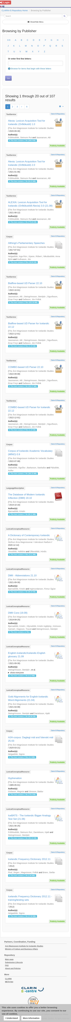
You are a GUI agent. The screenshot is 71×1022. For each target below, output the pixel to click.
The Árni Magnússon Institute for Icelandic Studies (31, 128)
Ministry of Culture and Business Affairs (21, 949)
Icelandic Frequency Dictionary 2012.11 (29, 859)
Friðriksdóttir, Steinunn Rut (20, 137)
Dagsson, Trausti (24, 629)
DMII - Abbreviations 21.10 (22, 575)
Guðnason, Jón (24, 259)
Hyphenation (15, 778)
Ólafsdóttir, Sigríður (16, 468)
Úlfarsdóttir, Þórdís (38, 551)
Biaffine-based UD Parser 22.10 (25, 283)
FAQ (7, 965)
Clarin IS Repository (58, 114)
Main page (9, 959)
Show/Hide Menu (35, 22)
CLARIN (8, 979)
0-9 (8, 40)
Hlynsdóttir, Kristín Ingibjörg (39, 626)
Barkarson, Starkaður (36, 468)
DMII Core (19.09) (17, 612)
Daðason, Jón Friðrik (31, 299)
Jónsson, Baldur (36, 791)
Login (5, 2)
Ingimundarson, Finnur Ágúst (42, 589)
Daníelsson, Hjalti (42, 713)
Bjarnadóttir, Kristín (16, 511)
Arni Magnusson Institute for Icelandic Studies (24, 946)
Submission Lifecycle (14, 962)
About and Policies (13, 968)
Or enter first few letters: (20, 59)
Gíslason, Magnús (16, 791)
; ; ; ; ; (35, 671)
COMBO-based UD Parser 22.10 (25, 367)
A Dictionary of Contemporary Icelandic (29, 535)
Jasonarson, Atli (43, 137)
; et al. (35, 671)
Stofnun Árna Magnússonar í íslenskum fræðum (29, 542)
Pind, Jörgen (13, 872)
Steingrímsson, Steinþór (35, 296)
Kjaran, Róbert (35, 256)
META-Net (9, 982)
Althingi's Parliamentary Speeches (26, 243)
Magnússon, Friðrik (29, 872)
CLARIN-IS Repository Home (15, 10)
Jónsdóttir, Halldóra (16, 551)
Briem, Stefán (49, 872)
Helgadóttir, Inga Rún (17, 256)
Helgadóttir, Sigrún (16, 754)
